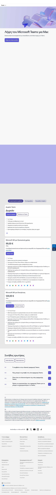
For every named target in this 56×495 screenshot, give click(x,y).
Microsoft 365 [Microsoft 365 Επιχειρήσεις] (4, 471)
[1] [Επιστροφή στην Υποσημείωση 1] (5, 397)
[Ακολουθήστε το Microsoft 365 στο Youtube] (34, 429)
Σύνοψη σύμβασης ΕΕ (15, 492)
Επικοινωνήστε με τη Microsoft (7, 490)
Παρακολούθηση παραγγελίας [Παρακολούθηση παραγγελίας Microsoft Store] (25, 446)
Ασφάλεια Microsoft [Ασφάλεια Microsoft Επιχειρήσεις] (5, 464)
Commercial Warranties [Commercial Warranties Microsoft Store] (24, 450)
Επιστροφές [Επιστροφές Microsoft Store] (22, 443)
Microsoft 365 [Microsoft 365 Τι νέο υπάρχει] (4, 443)
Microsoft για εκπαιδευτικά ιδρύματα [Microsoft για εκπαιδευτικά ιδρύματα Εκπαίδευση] (44, 439)
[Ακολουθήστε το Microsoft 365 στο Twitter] (31, 429)
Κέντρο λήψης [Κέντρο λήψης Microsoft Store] (22, 441)
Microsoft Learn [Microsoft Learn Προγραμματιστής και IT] (22, 465)
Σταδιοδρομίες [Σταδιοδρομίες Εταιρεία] (40, 462)
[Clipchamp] (33, 285)
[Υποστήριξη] (53, 249)
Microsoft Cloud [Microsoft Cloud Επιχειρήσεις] (4, 462)
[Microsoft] (28, 1)
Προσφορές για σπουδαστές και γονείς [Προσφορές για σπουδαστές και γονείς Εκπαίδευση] (45, 453)
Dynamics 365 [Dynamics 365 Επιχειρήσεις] (4, 469)
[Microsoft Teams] (7, 233)
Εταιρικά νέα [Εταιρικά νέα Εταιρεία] (40, 464)
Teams (3, 5)
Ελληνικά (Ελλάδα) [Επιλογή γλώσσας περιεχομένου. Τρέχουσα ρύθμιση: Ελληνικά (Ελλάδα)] (7, 482)
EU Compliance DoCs (5, 492)
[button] (12, 40)
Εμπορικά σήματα (34, 490)
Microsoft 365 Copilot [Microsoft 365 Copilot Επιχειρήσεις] (5, 476)
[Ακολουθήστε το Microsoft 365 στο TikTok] (41, 429)
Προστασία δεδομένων (19, 490)
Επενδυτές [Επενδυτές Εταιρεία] (40, 470)
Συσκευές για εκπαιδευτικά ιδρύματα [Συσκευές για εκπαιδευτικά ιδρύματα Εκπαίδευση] (44, 441)
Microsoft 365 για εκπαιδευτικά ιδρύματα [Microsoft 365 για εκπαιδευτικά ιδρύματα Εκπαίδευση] (45, 446)
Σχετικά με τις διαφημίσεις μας (45, 490)
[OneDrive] (24, 285)
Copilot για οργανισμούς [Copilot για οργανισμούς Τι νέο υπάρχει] (6, 439)
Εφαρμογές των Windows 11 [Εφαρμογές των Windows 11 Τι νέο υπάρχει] (7, 446)
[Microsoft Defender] (27, 285)
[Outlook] (19, 285)
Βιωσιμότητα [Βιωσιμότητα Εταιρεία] (40, 472)
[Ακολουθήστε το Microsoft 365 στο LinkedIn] (27, 429)
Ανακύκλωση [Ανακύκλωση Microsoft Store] (22, 448)
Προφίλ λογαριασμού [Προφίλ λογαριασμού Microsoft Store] (23, 439)
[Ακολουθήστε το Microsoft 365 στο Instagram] (38, 429)
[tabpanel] (28, 274)
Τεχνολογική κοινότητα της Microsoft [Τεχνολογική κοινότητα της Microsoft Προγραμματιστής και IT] (26, 470)
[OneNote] (21, 285)
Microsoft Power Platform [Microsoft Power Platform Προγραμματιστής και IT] (24, 475)
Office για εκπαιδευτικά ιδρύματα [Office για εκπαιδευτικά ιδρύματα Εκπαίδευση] (44, 448)
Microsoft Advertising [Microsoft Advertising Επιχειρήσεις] (5, 474)
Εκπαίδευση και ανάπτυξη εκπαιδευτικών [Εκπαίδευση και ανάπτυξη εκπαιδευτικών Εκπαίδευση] (45, 450)
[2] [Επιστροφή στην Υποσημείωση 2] (5, 409)
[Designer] (30, 285)
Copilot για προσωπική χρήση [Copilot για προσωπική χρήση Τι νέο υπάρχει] (7, 441)
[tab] (15, 200)
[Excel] (13, 285)
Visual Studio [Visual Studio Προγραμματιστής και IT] (22, 477)
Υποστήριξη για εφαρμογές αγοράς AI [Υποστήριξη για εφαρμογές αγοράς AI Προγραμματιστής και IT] (26, 468)
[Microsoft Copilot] (7, 285)
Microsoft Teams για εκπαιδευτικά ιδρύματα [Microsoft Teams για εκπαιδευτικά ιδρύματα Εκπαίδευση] (46, 443)
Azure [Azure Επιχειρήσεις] (3, 467)
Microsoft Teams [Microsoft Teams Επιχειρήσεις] (5, 478)
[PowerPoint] (16, 285)
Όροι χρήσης (27, 490)
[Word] (10, 285)
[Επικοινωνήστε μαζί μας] (53, 246)
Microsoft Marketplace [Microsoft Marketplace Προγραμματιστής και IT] (24, 472)
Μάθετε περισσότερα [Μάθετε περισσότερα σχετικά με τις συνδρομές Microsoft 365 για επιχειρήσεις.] (40, 420)
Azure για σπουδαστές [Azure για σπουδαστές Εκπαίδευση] (42, 455)
